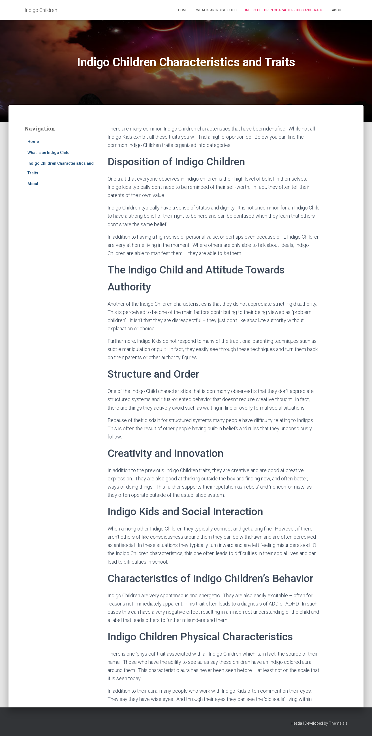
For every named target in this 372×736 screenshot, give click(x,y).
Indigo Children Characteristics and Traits (284, 10)
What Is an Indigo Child (216, 10)
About (337, 10)
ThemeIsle (338, 723)
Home (183, 10)
